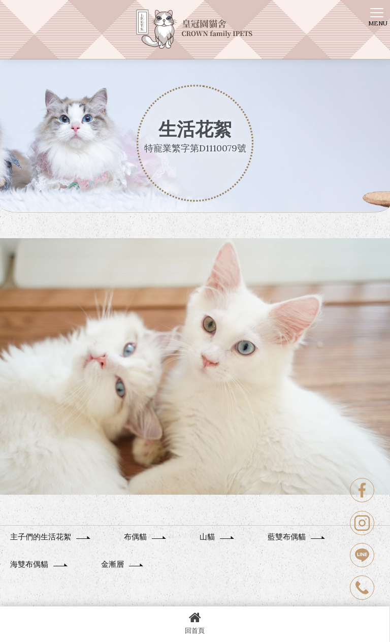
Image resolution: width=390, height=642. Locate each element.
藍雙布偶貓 (297, 536)
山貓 (217, 536)
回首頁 (195, 623)
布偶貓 (145, 536)
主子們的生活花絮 (50, 536)
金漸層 (122, 564)
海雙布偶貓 (39, 564)
